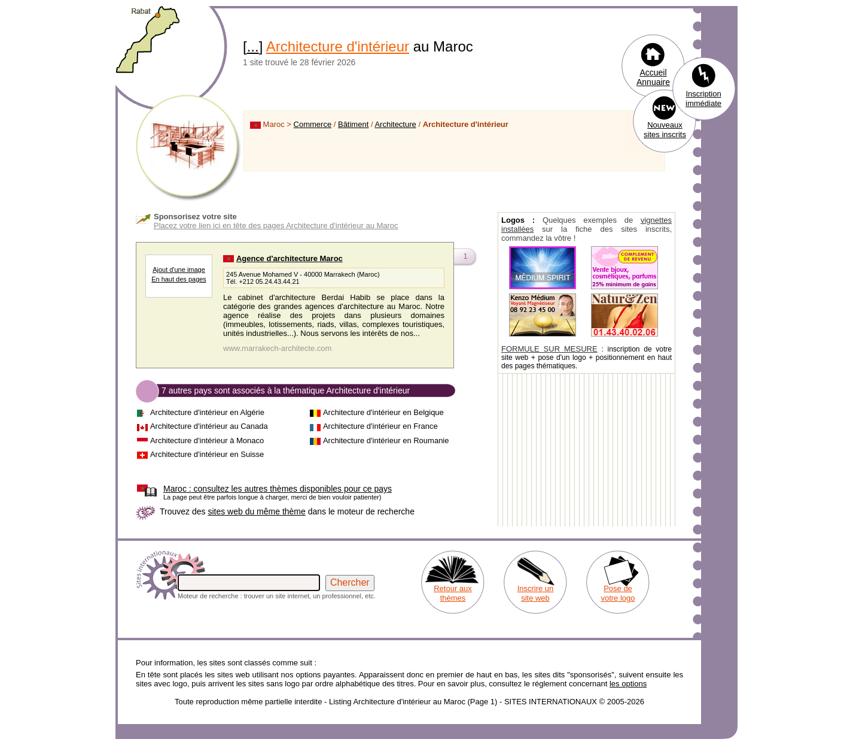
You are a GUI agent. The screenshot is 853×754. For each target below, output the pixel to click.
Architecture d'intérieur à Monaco (207, 440)
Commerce (313, 124)
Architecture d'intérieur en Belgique (383, 412)
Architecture (395, 124)
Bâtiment (353, 124)
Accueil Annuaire (653, 77)
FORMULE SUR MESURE (549, 348)
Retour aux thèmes (453, 593)
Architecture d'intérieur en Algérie (207, 412)
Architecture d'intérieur (337, 46)
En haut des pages (178, 279)
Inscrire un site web (535, 593)
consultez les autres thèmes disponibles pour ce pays (277, 488)
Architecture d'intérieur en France (380, 426)
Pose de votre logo (618, 593)
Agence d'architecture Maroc (289, 258)
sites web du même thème (256, 511)
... (253, 46)
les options (628, 683)
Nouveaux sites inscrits (665, 129)
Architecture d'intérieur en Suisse (207, 454)
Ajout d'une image (179, 269)
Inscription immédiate (703, 98)
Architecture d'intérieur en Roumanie (386, 440)
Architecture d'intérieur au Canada (209, 426)
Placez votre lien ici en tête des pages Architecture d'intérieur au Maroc (276, 225)
